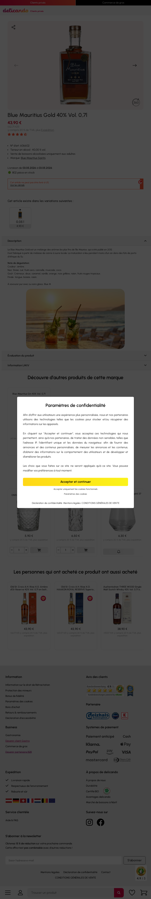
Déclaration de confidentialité (47, 503)
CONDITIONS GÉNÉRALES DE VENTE (100, 503)
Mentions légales (72, 503)
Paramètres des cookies (75, 494)
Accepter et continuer (75, 482)
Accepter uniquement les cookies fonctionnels (75, 489)
